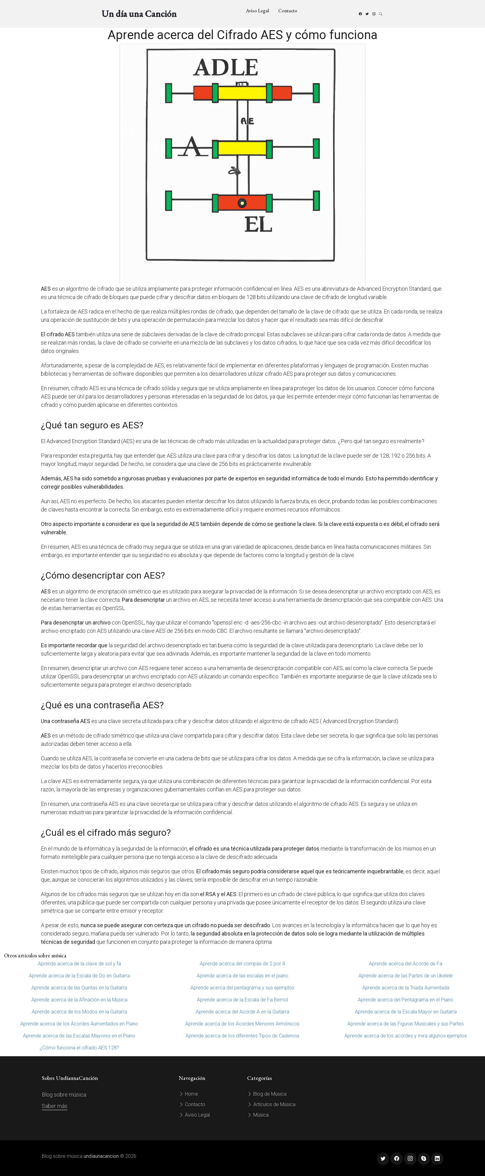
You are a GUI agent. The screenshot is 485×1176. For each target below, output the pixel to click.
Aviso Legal (257, 10)
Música (258, 1115)
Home (188, 1094)
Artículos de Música (271, 1104)
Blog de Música (267, 1094)
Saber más (54, 1106)
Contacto (287, 10)
